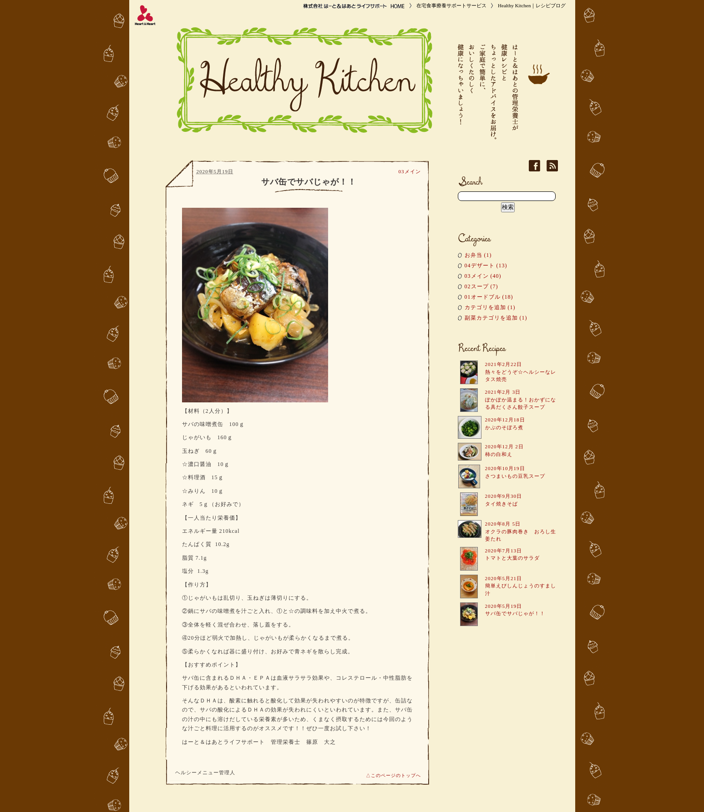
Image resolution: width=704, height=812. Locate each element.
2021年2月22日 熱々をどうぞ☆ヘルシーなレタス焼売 (520, 371)
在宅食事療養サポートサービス (451, 5)
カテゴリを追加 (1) (490, 307)
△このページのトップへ (393, 775)
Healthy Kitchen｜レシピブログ (532, 5)
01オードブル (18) (489, 297)
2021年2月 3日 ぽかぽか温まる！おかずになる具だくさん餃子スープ (520, 399)
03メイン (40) (483, 276)
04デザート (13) (486, 265)
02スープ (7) (481, 286)
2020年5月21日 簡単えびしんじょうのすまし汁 (520, 586)
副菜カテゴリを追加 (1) (496, 318)
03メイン (410, 171)
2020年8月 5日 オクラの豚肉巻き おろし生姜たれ (520, 531)
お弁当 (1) (478, 255)
